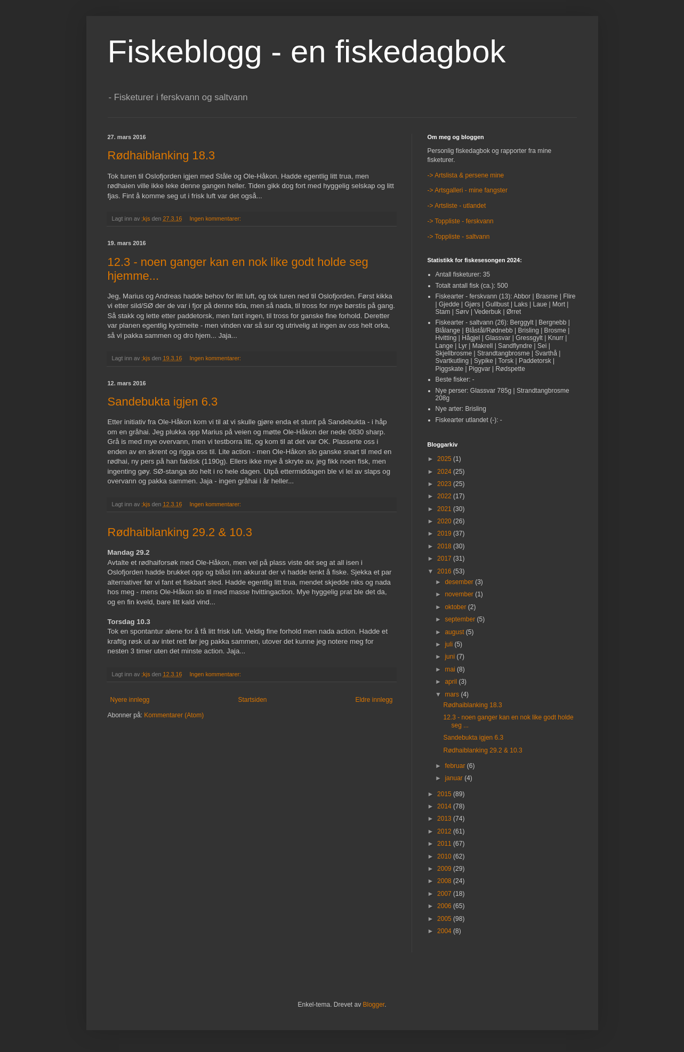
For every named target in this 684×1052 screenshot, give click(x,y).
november (460, 594)
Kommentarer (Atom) (174, 715)
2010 (445, 856)
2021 (445, 509)
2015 (445, 794)
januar (454, 778)
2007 (445, 893)
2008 (445, 881)
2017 (445, 558)
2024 (445, 471)
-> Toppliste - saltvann (459, 236)
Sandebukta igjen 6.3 (163, 401)
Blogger (374, 1004)
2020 (445, 521)
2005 (445, 918)
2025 (445, 459)
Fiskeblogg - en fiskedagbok (307, 51)
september (461, 619)
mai (451, 669)
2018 (445, 546)
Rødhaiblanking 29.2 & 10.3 (180, 532)
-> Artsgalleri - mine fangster (468, 190)
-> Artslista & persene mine (466, 175)
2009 (445, 868)
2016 (445, 571)
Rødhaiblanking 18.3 (161, 155)
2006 (445, 906)
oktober (456, 607)
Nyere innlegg (130, 699)
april (451, 681)
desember (460, 582)
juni (450, 656)
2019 (445, 533)
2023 (445, 484)
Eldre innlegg (373, 699)
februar (455, 766)
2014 (445, 806)
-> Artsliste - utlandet (457, 205)
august (455, 632)
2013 (445, 818)
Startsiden (252, 699)
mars (453, 694)
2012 (445, 831)
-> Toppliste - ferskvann (461, 221)
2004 (445, 931)
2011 (445, 843)
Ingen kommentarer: (216, 218)
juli (449, 644)
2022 (445, 496)
